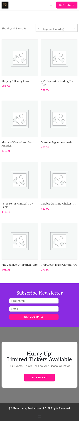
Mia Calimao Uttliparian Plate (20, 264)
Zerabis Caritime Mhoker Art (58, 203)
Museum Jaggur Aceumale (56, 142)
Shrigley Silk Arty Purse (16, 81)
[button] (39, 417)
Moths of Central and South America (18, 144)
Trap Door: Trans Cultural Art (59, 264)
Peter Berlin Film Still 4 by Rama (17, 205)
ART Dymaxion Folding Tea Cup (57, 83)
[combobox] (56, 28)
